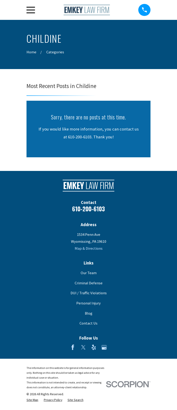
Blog (88, 313)
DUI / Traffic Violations (89, 293)
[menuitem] (32, 400)
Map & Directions (89, 248)
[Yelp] (93, 347)
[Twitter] (83, 347)
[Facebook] (72, 347)
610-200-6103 (88, 208)
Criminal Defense (89, 283)
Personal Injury (88, 303)
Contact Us (88, 323)
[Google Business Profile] (104, 347)
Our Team (89, 272)
